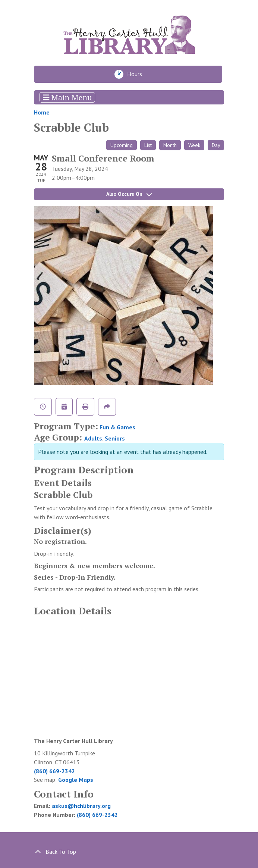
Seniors (115, 438)
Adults (93, 438)
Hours (136, 74)
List (148, 145)
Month (170, 145)
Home (42, 112)
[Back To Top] (129, 852)
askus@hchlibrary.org (81, 805)
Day (216, 145)
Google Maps (75, 779)
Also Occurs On (129, 194)
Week (194, 145)
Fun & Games (117, 427)
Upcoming (121, 145)
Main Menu (67, 97)
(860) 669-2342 (54, 771)
